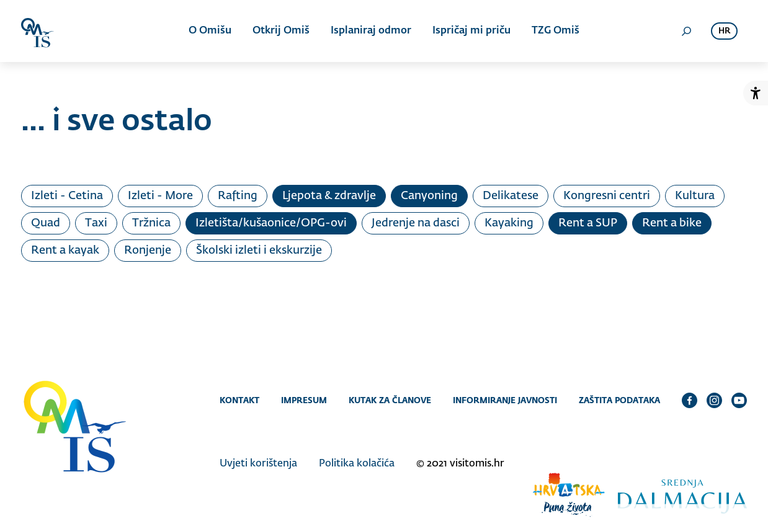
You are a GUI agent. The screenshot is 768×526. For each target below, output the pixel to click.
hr (724, 31)
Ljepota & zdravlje (329, 196)
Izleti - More (160, 196)
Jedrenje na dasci (416, 223)
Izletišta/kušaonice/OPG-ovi (271, 223)
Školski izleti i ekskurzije (259, 250)
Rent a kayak (65, 250)
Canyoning (429, 196)
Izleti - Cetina (67, 196)
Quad (45, 223)
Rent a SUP (587, 223)
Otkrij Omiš (281, 31)
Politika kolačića (357, 464)
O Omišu (210, 31)
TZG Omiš (555, 31)
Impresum (304, 400)
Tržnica (151, 223)
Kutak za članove (390, 400)
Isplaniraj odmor (371, 31)
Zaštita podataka (619, 400)
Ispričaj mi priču (471, 31)
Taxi (96, 223)
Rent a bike (672, 223)
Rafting (237, 196)
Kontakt (239, 400)
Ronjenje (147, 250)
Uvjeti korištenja (258, 464)
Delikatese (510, 196)
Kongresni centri (606, 196)
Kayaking (509, 223)
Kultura (695, 196)
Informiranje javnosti (505, 400)
